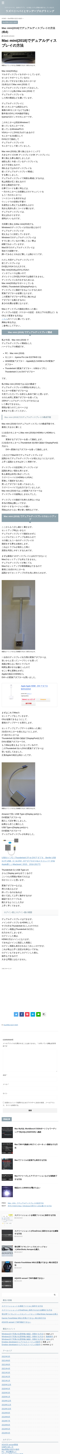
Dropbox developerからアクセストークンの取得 (21, 1342)
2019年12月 (6, 1401)
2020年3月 (6, 1393)
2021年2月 (6, 1377)
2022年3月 (6, 1356)
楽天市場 (28, 703)
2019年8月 (6, 1417)
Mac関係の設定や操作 (11, 1025)
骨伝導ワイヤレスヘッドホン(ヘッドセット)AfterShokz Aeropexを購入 (30, 1314)
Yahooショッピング (28, 699)
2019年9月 (6, 1413)
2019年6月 (6, 1425)
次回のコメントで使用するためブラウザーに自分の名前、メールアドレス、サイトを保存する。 (29, 1104)
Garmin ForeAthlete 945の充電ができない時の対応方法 (24, 1318)
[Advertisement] (30, 989)
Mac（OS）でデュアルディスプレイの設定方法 (26, 1203)
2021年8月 (6, 1361)
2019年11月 (6, 1405)
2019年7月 (6, 1421)
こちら (5, 319)
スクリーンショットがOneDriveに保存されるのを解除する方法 (27, 1310)
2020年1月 (6, 1397)
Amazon (43, 699)
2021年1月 (6, 1381)
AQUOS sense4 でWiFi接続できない (29, 1278)
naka (48, 1339)
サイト (5, 1093)
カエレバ (29, 693)
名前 (5, 1075)
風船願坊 (49, 1336)
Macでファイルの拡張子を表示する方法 (31, 1160)
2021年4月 (6, 1369)
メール (5, 1084)
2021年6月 (6, 1365)
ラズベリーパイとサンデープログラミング (30, 11)
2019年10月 (6, 1409)
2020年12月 (6, 1385)
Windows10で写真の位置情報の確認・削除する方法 (22, 1334)
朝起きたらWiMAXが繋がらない (27, 1188)
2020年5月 (6, 1389)
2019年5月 (6, 1429)
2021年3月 (6, 1373)
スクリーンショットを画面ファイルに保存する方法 (35, 1215)
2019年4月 (6, 1433)
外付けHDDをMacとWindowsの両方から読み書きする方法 (30, 1206)
